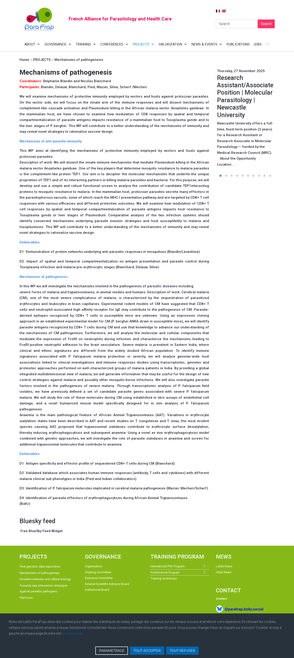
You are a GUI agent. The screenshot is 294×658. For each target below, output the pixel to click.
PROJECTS (42, 60)
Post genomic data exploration (40, 566)
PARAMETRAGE (111, 651)
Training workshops (163, 578)
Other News (223, 572)
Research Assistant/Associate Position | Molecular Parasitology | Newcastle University (245, 96)
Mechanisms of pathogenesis (39, 573)
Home (24, 60)
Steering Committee (98, 572)
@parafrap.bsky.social (243, 609)
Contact (221, 598)
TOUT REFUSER (182, 651)
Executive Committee (99, 578)
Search (266, 24)
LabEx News (224, 566)
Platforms (26, 597)
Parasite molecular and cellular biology (45, 579)
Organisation (93, 566)
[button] (220, 175)
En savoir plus (72, 633)
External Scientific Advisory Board (107, 584)
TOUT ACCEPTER (147, 651)
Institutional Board (97, 589)
